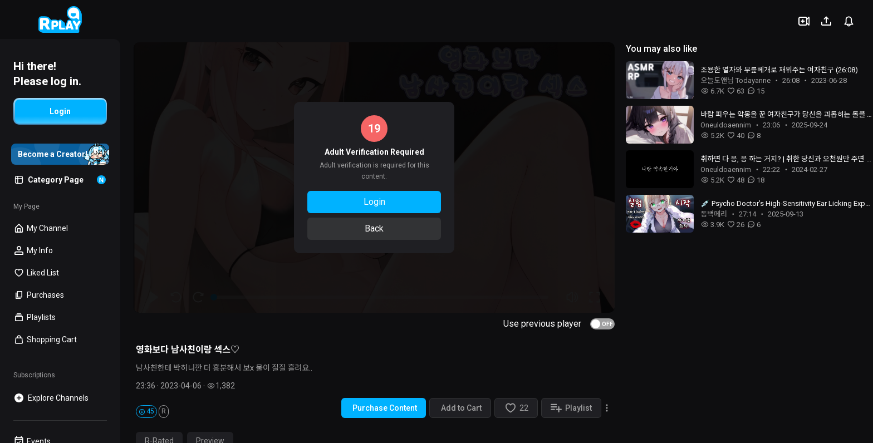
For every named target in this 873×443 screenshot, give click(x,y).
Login (374, 201)
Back (374, 228)
